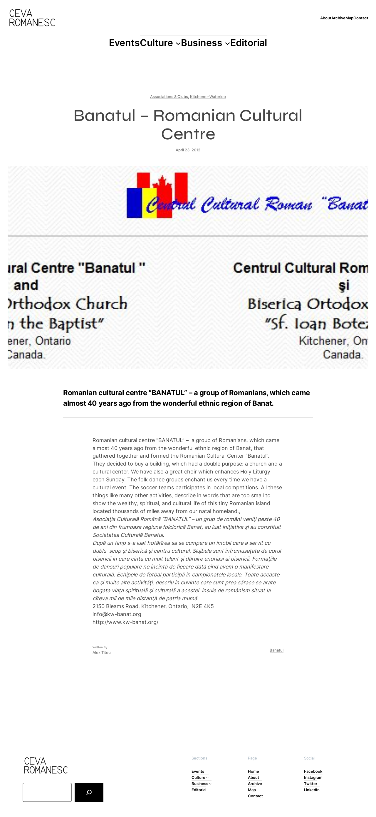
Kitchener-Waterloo (208, 96)
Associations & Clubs (169, 96)
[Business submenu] (227, 43)
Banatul (276, 650)
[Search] (89, 792)
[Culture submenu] (178, 43)
